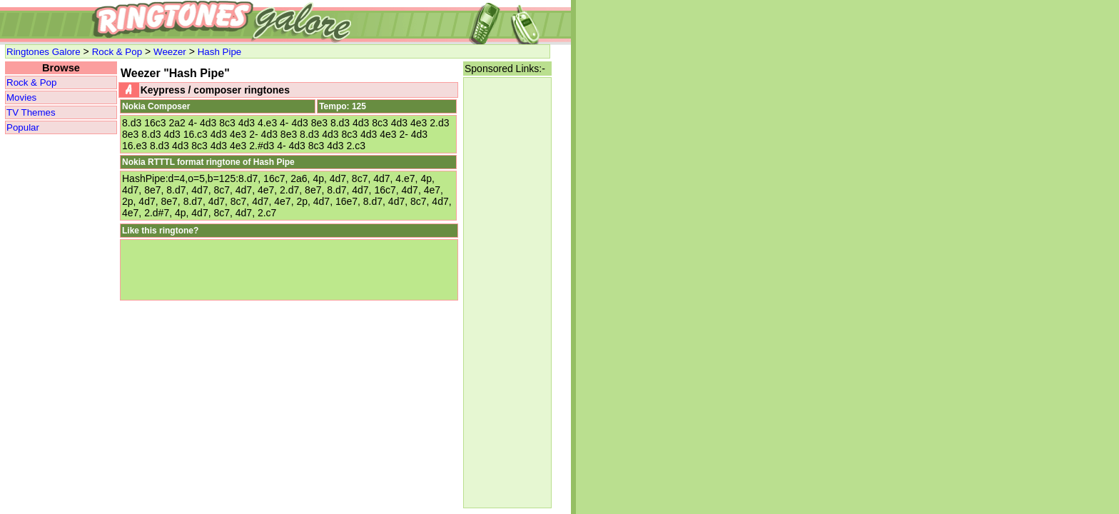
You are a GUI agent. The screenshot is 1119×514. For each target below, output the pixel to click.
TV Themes (31, 112)
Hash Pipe (220, 51)
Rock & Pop (117, 51)
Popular (22, 127)
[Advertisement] (507, 293)
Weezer (169, 51)
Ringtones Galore (43, 51)
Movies (21, 97)
